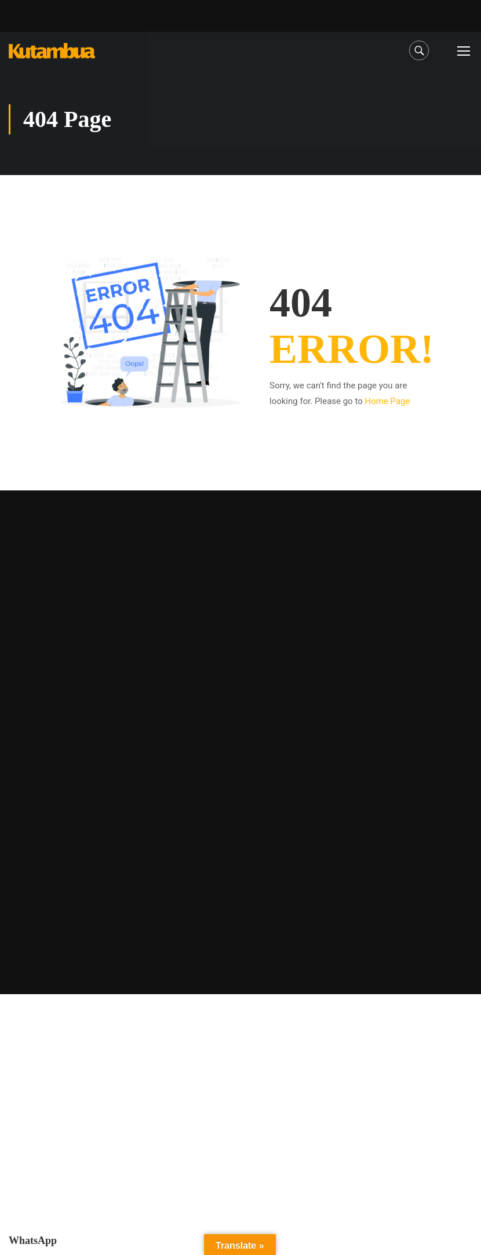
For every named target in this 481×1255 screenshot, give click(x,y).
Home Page (387, 401)
